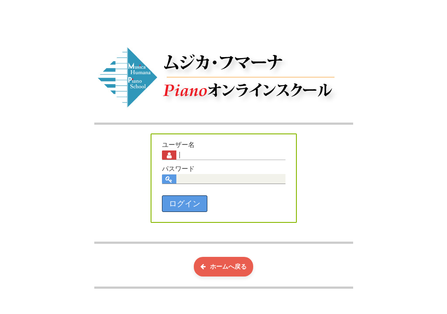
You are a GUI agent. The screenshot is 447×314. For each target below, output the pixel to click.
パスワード (178, 169)
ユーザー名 (178, 145)
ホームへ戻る (223, 266)
